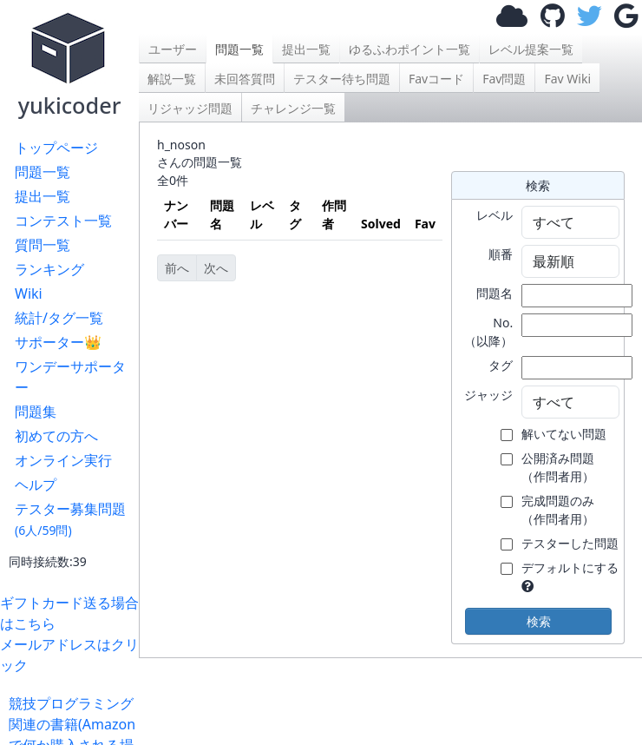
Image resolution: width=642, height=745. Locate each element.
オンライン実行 (63, 460)
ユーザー (172, 49)
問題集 (35, 411)
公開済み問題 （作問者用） (557, 467)
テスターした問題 (570, 543)
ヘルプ (35, 484)
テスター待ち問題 (341, 78)
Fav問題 (504, 78)
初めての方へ (56, 435)
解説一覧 (171, 78)
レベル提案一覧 (530, 49)
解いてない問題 (563, 433)
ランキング (49, 269)
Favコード (436, 78)
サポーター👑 (58, 342)
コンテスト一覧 (63, 220)
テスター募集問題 (70, 518)
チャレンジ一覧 (293, 108)
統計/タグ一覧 (59, 317)
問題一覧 (42, 171)
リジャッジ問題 (190, 108)
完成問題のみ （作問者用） (557, 509)
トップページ (56, 147)
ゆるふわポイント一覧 (409, 49)
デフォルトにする (570, 567)
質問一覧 (42, 244)
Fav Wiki (567, 78)
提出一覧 (42, 196)
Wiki (29, 293)
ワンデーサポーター (70, 377)
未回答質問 (244, 78)
